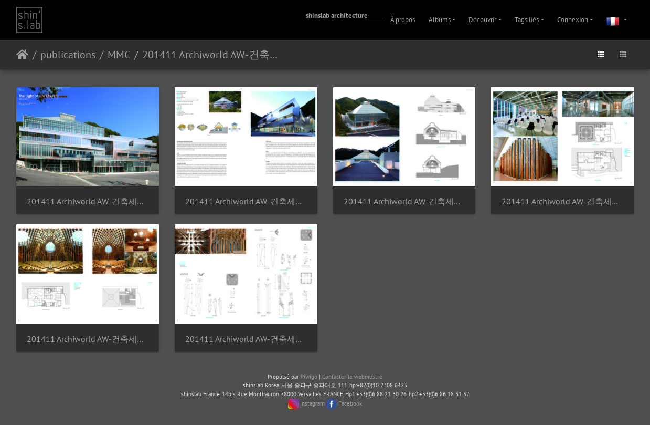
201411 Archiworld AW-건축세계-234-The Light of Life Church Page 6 (246, 339)
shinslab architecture (337, 15)
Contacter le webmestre (352, 376)
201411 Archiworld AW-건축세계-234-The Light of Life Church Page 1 (87, 201)
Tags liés (527, 19)
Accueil (22, 55)
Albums (440, 19)
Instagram (312, 403)
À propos (402, 19)
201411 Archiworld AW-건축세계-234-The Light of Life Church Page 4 (562, 201)
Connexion (572, 19)
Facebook (350, 403)
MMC (119, 54)
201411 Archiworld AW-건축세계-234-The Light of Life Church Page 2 (246, 201)
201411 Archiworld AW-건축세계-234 (214, 54)
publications (67, 54)
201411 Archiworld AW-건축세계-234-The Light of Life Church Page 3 (404, 201)
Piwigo (309, 376)
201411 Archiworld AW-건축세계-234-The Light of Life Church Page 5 (87, 339)
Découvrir (482, 19)
